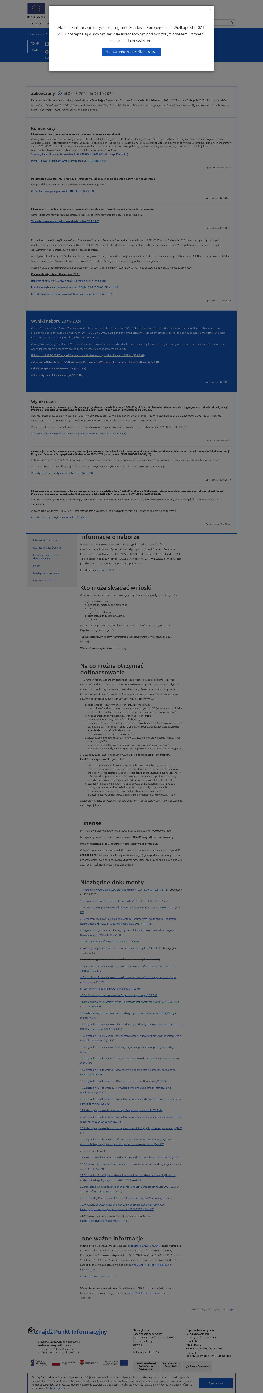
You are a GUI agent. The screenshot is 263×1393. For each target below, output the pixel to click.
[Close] (210, 9)
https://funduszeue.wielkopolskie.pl (131, 51)
